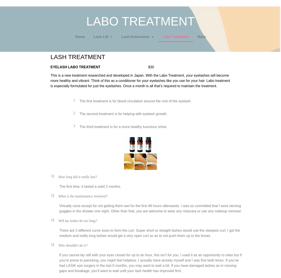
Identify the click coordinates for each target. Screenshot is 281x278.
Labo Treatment (175, 37)
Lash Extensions (137, 37)
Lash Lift (103, 37)
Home (80, 37)
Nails (202, 37)
